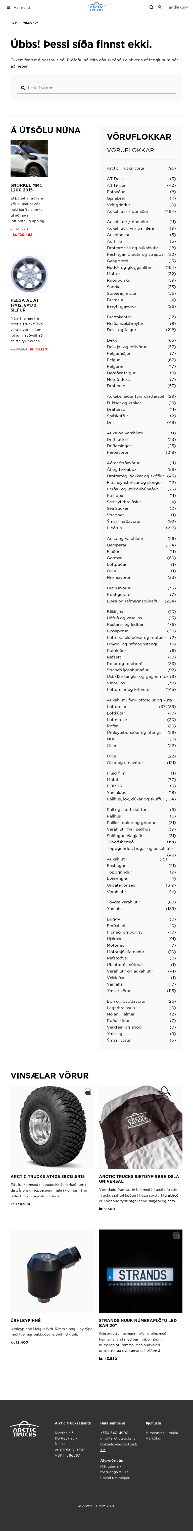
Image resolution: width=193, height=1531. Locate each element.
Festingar (116, 865)
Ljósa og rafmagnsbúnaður (133, 601)
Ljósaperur (117, 631)
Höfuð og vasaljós (124, 618)
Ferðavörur (117, 452)
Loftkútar (116, 713)
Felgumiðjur (118, 353)
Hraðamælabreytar (125, 323)
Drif (110, 422)
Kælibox (115, 495)
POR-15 (114, 786)
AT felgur (116, 185)
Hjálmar (114, 938)
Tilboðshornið (120, 842)
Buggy (113, 919)
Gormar (114, 557)
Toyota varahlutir (123, 902)
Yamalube (116, 792)
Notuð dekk (118, 379)
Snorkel (114, 286)
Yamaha (115, 908)
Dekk (112, 340)
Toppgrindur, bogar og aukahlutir (140, 848)
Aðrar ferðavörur (123, 463)
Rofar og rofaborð (124, 663)
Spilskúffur (117, 416)
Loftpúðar (116, 564)
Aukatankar (118, 234)
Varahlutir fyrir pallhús (128, 829)
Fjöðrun (114, 528)
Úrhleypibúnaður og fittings (134, 732)
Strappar (115, 515)
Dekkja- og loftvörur (127, 346)
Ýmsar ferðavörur (124, 521)
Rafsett (114, 657)
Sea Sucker (117, 508)
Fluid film (116, 773)
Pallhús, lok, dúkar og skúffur (135, 799)
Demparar (116, 545)
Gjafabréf (116, 198)
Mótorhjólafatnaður (125, 951)
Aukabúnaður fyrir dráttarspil (135, 396)
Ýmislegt (115, 1033)
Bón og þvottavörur (126, 1001)
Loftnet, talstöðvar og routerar (136, 637)
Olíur (111, 571)
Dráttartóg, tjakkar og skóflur (135, 476)
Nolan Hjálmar (120, 1014)
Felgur (113, 360)
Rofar (112, 726)
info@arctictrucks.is (117, 1438)
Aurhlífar (115, 241)
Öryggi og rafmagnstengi (132, 644)
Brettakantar (119, 317)
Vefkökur (154, 1438)
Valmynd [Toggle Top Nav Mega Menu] (18, 7)
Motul (112, 779)
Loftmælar (117, 719)
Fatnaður (116, 191)
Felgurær (116, 366)
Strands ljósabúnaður (128, 670)
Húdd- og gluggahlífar (129, 267)
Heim (14, 22)
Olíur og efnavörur (125, 762)
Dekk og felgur (121, 329)
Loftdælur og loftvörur (129, 689)
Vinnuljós (116, 683)
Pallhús (114, 816)
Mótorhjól (116, 945)
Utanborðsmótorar (125, 964)
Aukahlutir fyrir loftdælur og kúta (139, 700)
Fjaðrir (113, 551)
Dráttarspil (117, 385)
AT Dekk (115, 178)
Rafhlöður (116, 650)
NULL (112, 739)
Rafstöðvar (117, 958)
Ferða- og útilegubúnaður (132, 489)
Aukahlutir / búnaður (127, 211)
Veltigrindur (118, 204)
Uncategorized (121, 885)
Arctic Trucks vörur (125, 168)
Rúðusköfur (118, 1020)
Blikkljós (115, 611)
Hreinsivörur (118, 577)
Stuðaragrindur (121, 293)
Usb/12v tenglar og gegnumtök (138, 676)
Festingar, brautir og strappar (136, 254)
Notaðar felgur (121, 373)
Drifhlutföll (117, 439)
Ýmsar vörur (119, 990)
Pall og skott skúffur (127, 809)
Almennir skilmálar (162, 1433)
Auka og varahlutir (125, 433)
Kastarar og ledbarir (126, 624)
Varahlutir (116, 891)
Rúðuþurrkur (119, 280)
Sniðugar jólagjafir (124, 835)
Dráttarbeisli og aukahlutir (132, 247)
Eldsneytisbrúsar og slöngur (134, 482)
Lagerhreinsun (121, 1007)
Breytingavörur (121, 306)
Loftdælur (116, 706)
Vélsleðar (116, 977)
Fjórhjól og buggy (124, 932)
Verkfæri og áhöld (124, 1027)
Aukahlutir (117, 859)
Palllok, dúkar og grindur (131, 822)
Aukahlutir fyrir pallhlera (130, 228)
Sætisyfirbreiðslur (124, 501)
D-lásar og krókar (124, 402)
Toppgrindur (119, 872)
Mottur (113, 273)
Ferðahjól (116, 925)
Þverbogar (117, 878)
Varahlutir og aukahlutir (130, 971)
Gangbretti (117, 261)
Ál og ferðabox (121, 469)
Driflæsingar (119, 445)
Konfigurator (119, 594)
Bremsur (115, 299)
